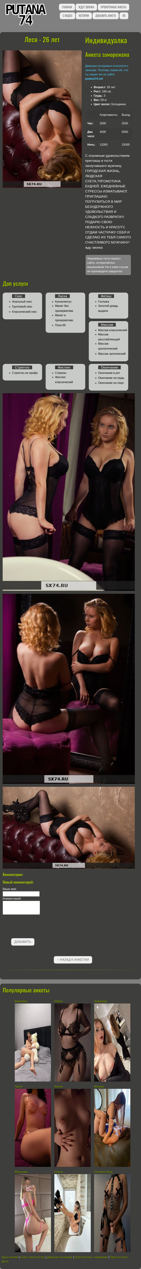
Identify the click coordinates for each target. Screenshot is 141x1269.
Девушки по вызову (59, 1257)
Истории (84, 15)
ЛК (123, 15)
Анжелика (100, 1001)
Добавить (22, 942)
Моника (99, 1086)
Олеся (58, 1001)
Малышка (21, 1171)
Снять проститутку (32, 1257)
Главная (67, 7)
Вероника (21, 1001)
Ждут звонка (86, 7)
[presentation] (30, 927)
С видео (67, 15)
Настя (19, 1086)
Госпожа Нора (103, 1171)
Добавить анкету (105, 15)
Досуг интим (10, 1257)
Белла (58, 1086)
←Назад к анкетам (73, 959)
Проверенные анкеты (113, 7)
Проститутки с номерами (91, 1257)
